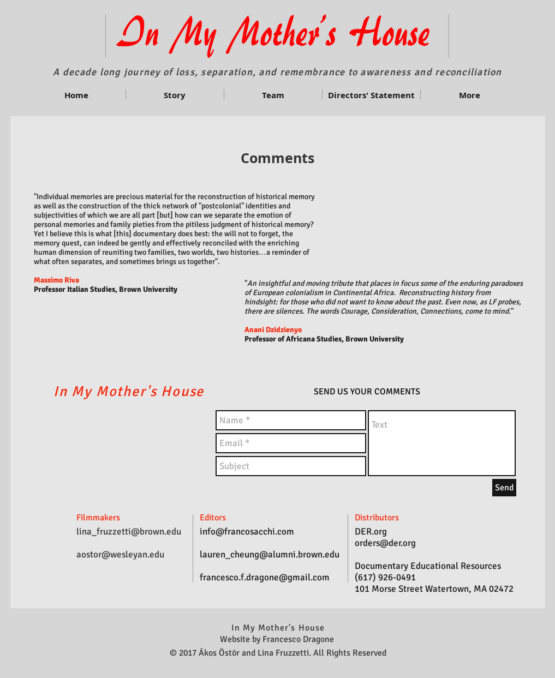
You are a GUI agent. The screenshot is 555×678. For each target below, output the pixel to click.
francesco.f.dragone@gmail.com (265, 577)
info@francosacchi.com (247, 531)
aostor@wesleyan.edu (120, 554)
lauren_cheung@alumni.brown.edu (269, 554)
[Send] (504, 487)
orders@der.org (385, 543)
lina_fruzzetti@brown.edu (128, 531)
